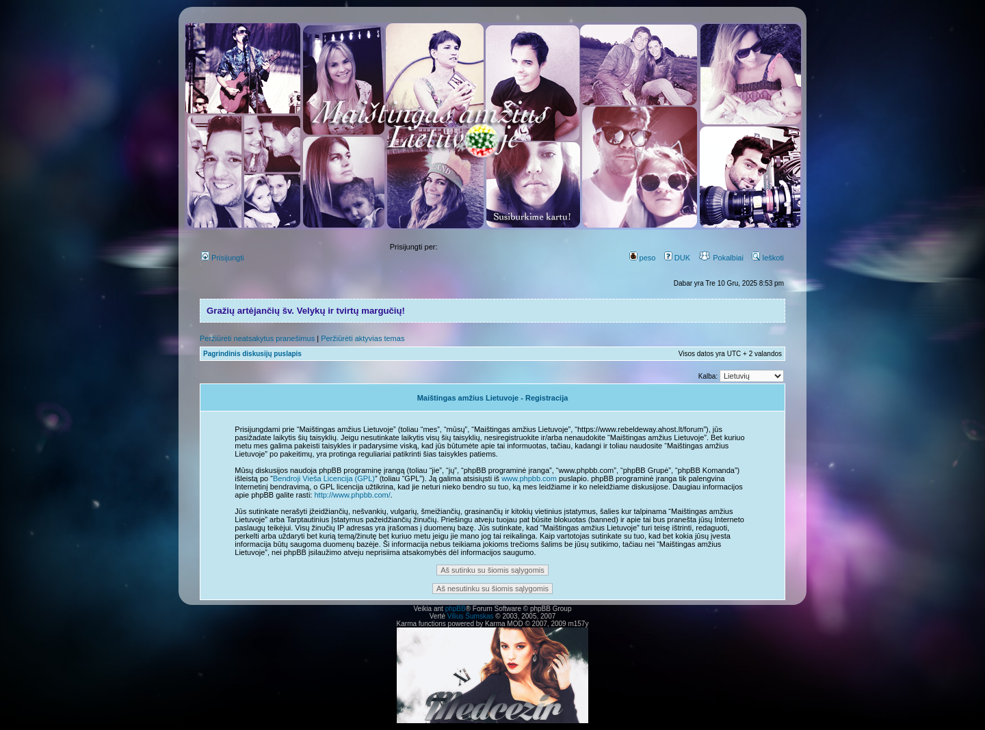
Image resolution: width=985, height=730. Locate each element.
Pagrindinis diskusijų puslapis (252, 353)
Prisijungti (222, 258)
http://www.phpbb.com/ (352, 495)
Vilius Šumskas (470, 616)
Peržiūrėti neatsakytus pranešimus (257, 338)
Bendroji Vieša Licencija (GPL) (324, 478)
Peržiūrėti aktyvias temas (362, 338)
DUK (677, 258)
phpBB (455, 608)
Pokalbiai (721, 258)
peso (642, 258)
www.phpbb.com (529, 478)
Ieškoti (768, 258)
